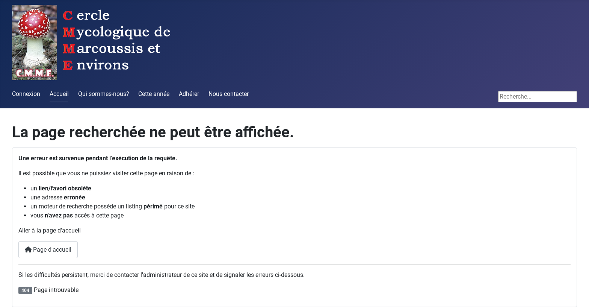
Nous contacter (228, 93)
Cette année (153, 93)
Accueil (59, 93)
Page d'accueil (48, 249)
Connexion (26, 93)
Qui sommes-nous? (103, 93)
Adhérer (189, 93)
